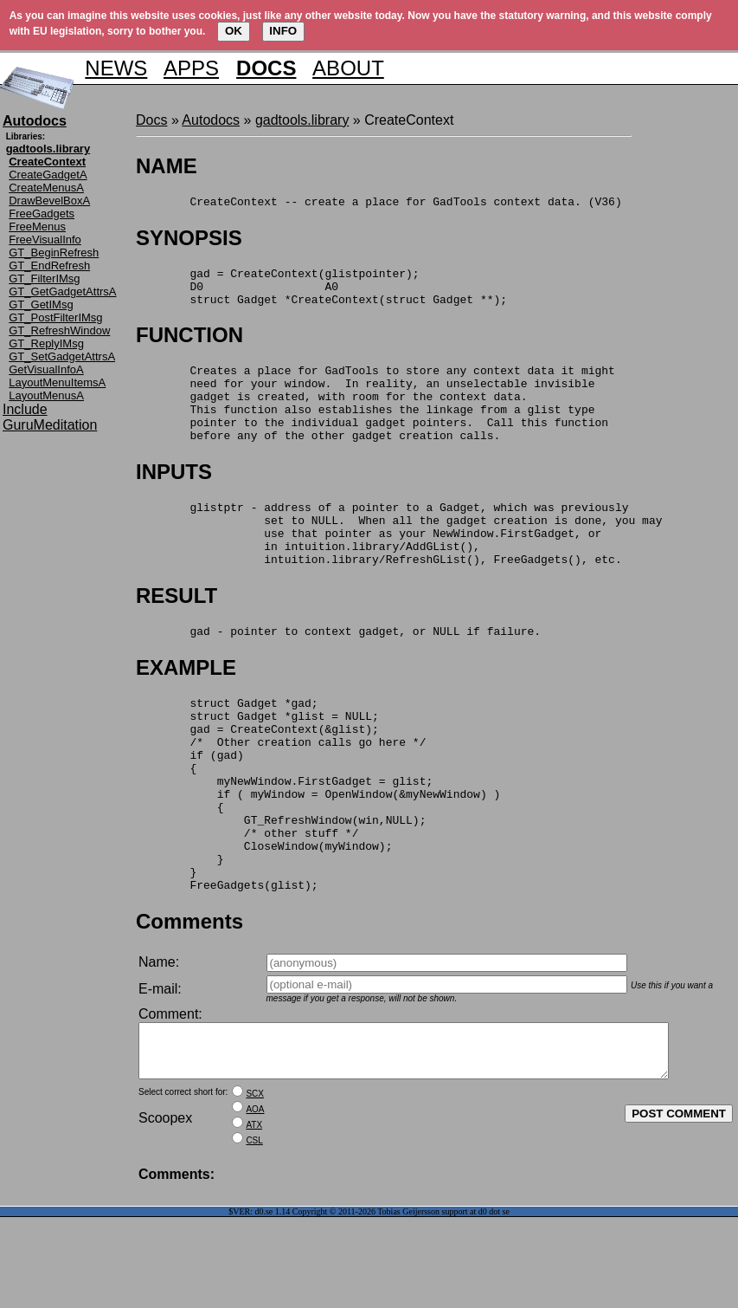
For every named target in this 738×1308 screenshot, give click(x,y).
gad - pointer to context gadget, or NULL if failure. (338, 672)
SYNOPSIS (189, 240)
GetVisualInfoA (46, 369)
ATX (254, 1216)
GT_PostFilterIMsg (55, 317)
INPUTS (174, 497)
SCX (255, 1184)
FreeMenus (37, 226)
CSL (254, 1231)
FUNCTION (189, 345)
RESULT (176, 634)
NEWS (116, 68)
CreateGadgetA (48, 174)
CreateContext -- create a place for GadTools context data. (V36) (379, 203)
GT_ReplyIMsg (46, 343)
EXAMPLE (186, 709)
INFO (283, 30)
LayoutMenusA (46, 395)
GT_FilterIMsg (44, 278)
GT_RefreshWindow (59, 330)
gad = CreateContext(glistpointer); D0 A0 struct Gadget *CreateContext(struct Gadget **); (321, 293)
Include (25, 409)
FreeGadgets (41, 213)
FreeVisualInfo (45, 239)
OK (233, 30)
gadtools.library (302, 120)
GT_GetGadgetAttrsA (62, 291)
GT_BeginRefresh (54, 252)
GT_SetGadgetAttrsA (62, 356)
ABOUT (348, 68)
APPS (191, 68)
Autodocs (211, 120)
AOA (255, 1200)
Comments (189, 1001)
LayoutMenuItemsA (57, 382)
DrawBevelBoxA (49, 200)
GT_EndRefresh (49, 265)
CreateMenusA (46, 187)
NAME (166, 166)
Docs (151, 120)
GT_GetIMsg (41, 304)
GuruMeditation (50, 425)
